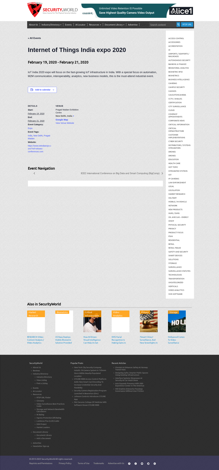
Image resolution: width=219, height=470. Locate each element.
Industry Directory (51, 24)
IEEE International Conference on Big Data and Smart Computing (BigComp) (120, 173)
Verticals (173, 286)
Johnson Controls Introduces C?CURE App (90, 397)
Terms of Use (83, 463)
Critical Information (178, 124)
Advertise (133, 24)
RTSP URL (187, 24)
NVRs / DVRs (174, 213)
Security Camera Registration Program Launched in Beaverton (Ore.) (90, 392)
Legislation (174, 190)
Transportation (176, 278)
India (30, 135)
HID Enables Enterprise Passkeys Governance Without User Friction (129, 389)
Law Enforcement (177, 182)
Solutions (173, 259)
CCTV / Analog (175, 98)
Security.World (48, 459)
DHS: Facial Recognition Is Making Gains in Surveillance (119, 341)
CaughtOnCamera (177, 95)
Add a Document (44, 438)
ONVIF (171, 221)
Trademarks (98, 463)
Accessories (174, 42)
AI (169, 49)
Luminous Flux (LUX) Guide (48, 421)
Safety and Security (178, 251)
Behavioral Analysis (178, 68)
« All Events (34, 38)
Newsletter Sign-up (41, 446)
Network (172, 205)
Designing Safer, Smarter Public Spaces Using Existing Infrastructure (131, 373)
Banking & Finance (177, 64)
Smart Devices (175, 255)
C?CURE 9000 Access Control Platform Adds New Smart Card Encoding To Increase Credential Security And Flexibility (90, 383)
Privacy (172, 228)
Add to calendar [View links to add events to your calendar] (43, 90)
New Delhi (38, 135)
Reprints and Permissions (40, 463)
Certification (175, 102)
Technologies (175, 274)
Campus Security (176, 87)
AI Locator (80, 24)
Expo (30, 128)
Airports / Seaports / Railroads (178, 55)
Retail (171, 244)
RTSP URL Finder (44, 397)
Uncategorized (175, 282)
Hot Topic (173, 167)
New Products (175, 209)
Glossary (40, 400)
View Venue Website (65, 123)
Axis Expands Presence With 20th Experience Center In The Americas (129, 384)
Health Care (174, 163)
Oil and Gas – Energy (178, 217)
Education (173, 159)
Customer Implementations (176, 136)
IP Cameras (173, 178)
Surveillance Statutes (179, 271)
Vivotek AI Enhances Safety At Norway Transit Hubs (131, 368)
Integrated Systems (178, 171)
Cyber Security (175, 141)
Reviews (36, 370)
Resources (95, 24)
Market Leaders (43, 427)
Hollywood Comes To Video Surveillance (176, 340)
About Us (33, 24)
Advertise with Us (116, 463)
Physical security (177, 224)
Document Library (114, 24)
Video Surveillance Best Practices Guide (51, 405)
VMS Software (175, 294)
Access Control (176, 38)
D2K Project (42, 424)
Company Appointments (175, 115)
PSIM (170, 236)
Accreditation (175, 46)
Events (68, 24)
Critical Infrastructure (176, 129)
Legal (171, 186)
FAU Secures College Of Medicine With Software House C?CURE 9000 (90, 403)
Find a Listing (42, 383)
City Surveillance (177, 106)
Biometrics (173, 75)
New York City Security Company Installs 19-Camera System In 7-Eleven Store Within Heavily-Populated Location (90, 371)
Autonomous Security (179, 60)
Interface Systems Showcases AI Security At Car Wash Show (128, 379)
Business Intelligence (179, 79)
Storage (172, 263)
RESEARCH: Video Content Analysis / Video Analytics (35, 340)
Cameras (172, 83)
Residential (174, 240)
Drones (172, 151)
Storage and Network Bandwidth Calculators (50, 410)
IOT (169, 174)
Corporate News (176, 120)
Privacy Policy (65, 463)
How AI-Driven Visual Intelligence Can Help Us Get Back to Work (92, 341)
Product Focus (175, 232)
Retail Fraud (174, 248)
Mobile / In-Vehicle (177, 201)
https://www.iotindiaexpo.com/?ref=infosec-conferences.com (39, 149)
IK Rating (40, 414)
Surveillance (175, 267)
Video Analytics (176, 290)
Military (172, 198)
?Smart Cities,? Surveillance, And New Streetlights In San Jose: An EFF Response (149, 343)
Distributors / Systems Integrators (179, 146)
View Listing (42, 380)
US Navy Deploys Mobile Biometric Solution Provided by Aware (63, 341)
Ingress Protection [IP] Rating (49, 417)
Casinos (172, 91)
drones (172, 155)
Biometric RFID (175, 71)
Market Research (176, 194)
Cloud (171, 110)
